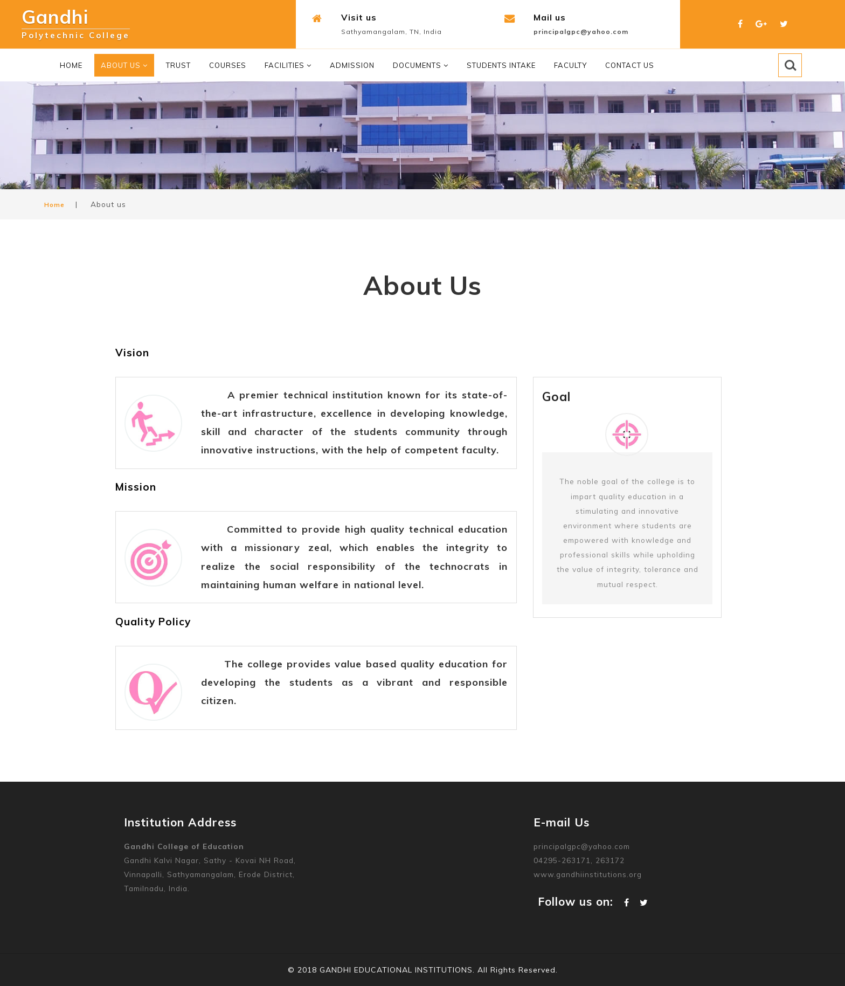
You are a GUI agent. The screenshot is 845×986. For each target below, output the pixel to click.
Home (71, 65)
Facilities (288, 65)
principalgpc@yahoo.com (581, 31)
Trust (178, 65)
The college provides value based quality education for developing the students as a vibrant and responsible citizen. (354, 682)
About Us (124, 65)
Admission (352, 65)
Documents (420, 65)
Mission (135, 486)
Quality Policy (153, 621)
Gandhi (76, 20)
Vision (132, 352)
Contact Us (629, 65)
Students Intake (501, 65)
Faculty (570, 65)
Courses (227, 65)
